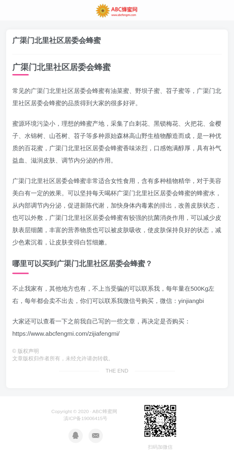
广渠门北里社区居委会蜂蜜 (56, 40)
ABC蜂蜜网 (105, 411)
